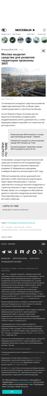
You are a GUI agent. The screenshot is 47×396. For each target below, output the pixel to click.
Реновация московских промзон (21, 222)
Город (21, 50)
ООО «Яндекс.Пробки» (20, 365)
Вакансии (5, 258)
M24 (13, 244)
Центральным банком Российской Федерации (21, 361)
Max (34, 252)
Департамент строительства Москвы (15, 210)
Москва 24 (23, 30)
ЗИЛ (2, 227)
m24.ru (7, 274)
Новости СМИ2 (6, 237)
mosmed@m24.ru (38, 333)
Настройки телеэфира (9, 268)
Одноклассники (16, 252)
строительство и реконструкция (30, 230)
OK (12, 392)
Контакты (34, 258)
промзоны (9, 227)
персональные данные (23, 382)
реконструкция (19, 227)
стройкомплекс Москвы (9, 230)
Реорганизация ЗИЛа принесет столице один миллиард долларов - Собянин (27, 135)
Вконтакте (10, 252)
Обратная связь (20, 258)
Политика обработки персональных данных (16, 349)
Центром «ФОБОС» (34, 358)
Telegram (3, 252)
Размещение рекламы (11, 262)
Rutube (22, 252)
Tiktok (28, 252)
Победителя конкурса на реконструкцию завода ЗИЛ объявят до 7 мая (27, 142)
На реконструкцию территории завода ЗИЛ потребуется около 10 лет (26, 148)
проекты (29, 227)
